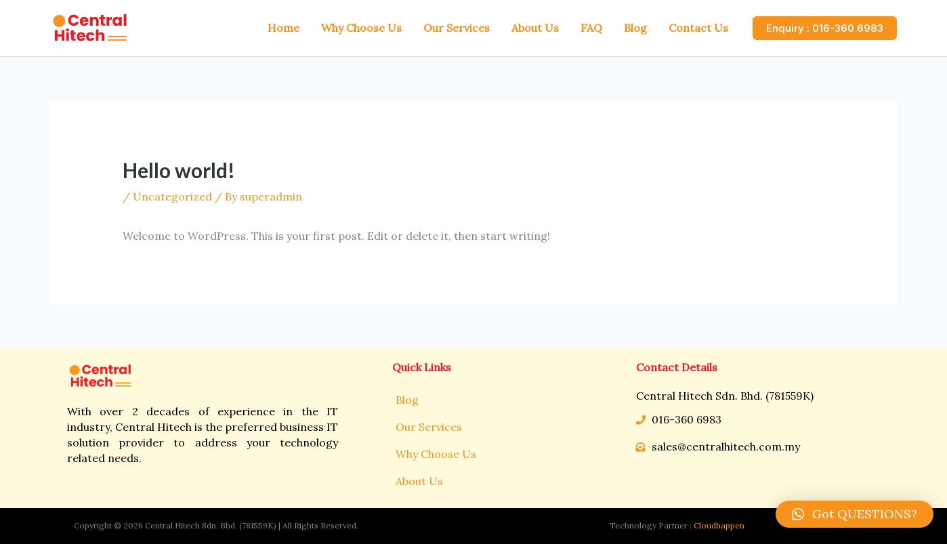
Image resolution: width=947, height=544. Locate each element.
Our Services (429, 427)
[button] (854, 514)
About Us (419, 481)
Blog (407, 399)
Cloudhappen (719, 525)
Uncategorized (172, 196)
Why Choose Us (436, 454)
